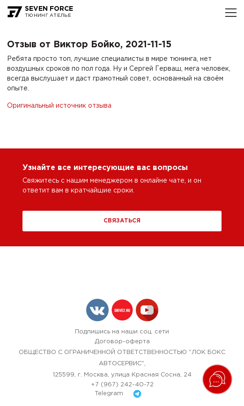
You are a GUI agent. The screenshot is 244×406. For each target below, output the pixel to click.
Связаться (122, 220)
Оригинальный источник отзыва (59, 106)
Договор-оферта (122, 341)
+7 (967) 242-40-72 (122, 384)
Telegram (121, 394)
